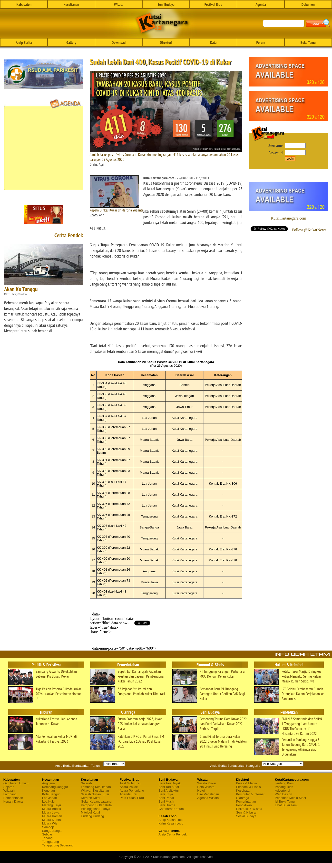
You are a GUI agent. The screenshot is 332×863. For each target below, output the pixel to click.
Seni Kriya (165, 794)
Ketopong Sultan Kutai (96, 805)
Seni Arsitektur (168, 790)
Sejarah (8, 787)
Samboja (48, 827)
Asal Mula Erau (130, 783)
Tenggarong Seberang (58, 845)
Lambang (10, 794)
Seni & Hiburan (246, 812)
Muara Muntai (51, 820)
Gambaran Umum (16, 783)
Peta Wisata (205, 787)
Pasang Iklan (284, 787)
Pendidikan (244, 805)
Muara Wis (49, 823)
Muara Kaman (52, 816)
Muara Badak (51, 809)
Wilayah (9, 790)
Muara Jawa (50, 812)
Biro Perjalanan (208, 794)
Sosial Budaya (246, 816)
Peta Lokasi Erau (132, 798)
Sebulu (47, 834)
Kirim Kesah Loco (170, 823)
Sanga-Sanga (52, 831)
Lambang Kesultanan (96, 787)
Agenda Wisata (208, 798)
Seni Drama (166, 805)
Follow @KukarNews (309, 230)
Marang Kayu (51, 805)
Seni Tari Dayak (169, 783)
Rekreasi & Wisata (249, 809)
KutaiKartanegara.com (288, 218)
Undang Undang (92, 816)
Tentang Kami (284, 783)
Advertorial (282, 790)
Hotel (201, 790)
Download (119, 42)
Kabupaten (23, 4)
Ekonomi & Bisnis (248, 787)
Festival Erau (213, 4)
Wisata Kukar (206, 783)
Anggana (48, 783)
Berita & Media (246, 783)
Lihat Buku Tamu (287, 805)
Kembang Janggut (55, 787)
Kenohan (48, 790)
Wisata (118, 4)
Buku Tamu (308, 42)
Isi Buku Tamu (285, 801)
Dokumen (308, 4)
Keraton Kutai (90, 798)
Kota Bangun (51, 794)
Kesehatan (243, 790)
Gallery (71, 42)
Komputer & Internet (250, 794)
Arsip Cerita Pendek (172, 834)
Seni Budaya (166, 4)
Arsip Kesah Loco (170, 820)
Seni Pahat (166, 798)
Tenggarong (50, 842)
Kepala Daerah (14, 801)
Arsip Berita (24, 42)
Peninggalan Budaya (95, 809)
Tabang (47, 838)
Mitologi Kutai (90, 812)
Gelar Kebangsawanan (97, 801)
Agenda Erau (129, 794)
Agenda (260, 4)
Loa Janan (49, 798)
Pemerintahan (13, 798)
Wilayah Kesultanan (95, 790)
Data (213, 42)
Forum (260, 42)
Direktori (166, 42)
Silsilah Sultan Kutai (95, 794)
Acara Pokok (129, 787)
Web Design (283, 794)
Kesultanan (71, 4)
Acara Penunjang (132, 790)
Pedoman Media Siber (290, 798)
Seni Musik (166, 801)
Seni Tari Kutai (168, 787)
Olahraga (242, 798)
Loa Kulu (48, 801)
